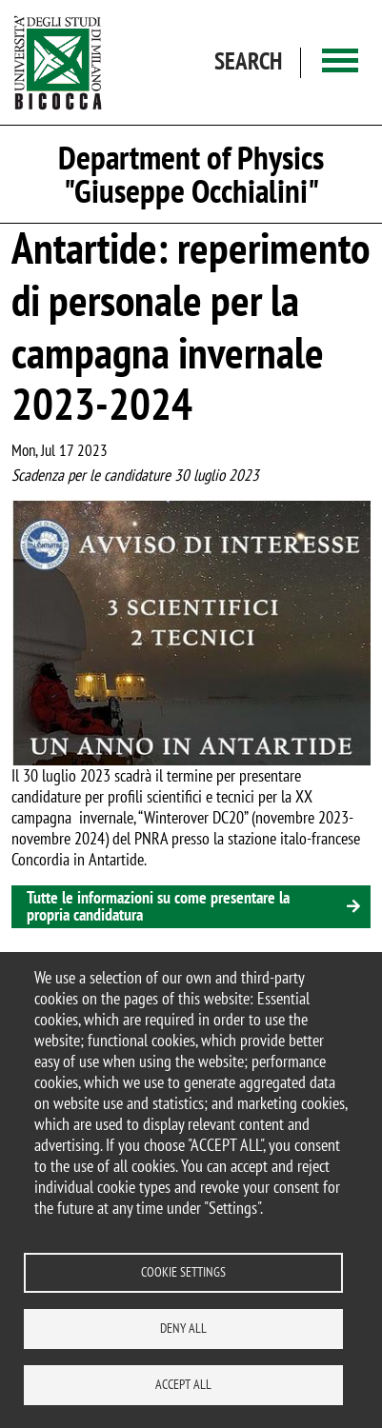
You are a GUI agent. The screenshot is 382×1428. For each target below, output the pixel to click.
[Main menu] (340, 62)
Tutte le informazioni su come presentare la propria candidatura (158, 905)
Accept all (183, 1384)
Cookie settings (183, 1271)
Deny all (183, 1328)
